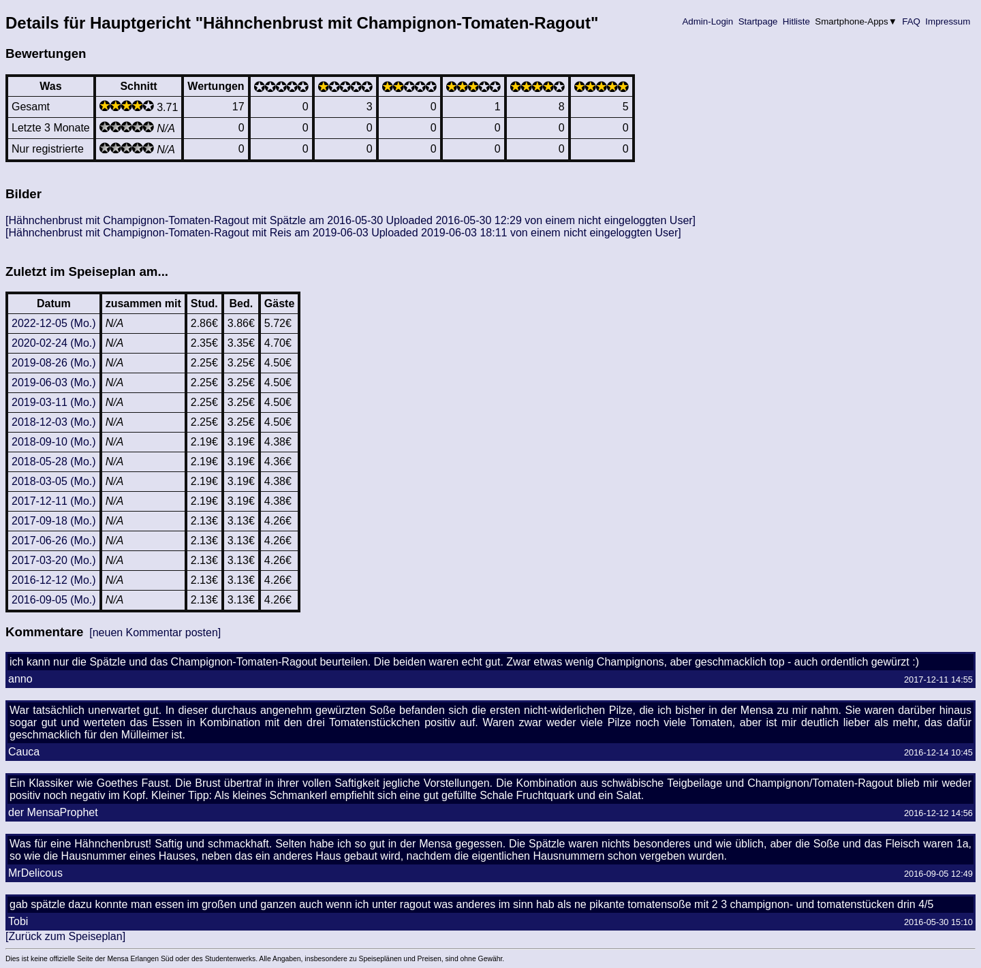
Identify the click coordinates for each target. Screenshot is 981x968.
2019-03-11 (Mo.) (54, 402)
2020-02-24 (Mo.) (54, 343)
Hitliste (796, 21)
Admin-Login (708, 21)
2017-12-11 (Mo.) (54, 501)
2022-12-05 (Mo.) (54, 323)
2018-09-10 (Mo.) (54, 442)
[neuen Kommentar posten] (155, 632)
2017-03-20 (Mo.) (54, 560)
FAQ (911, 21)
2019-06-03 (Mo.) (54, 382)
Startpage (758, 21)
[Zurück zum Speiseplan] (65, 936)
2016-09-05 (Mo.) (54, 600)
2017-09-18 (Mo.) (54, 521)
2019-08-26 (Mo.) (54, 363)
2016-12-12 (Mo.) (54, 580)
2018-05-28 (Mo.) (54, 461)
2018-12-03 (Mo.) (54, 422)
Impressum (948, 21)
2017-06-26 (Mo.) (54, 540)
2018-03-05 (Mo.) (54, 481)
